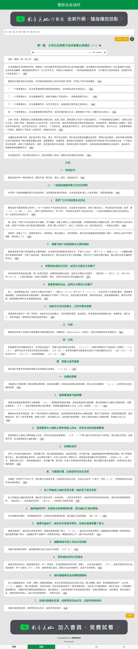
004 (17, 32)
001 (6, 32)
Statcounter (69, 641)
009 (35, 32)
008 (31, 32)
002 (10, 32)
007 (27, 32)
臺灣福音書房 (76, 638)
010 (38, 32)
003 (13, 32)
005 (20, 32)
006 (24, 32)
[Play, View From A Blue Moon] (33, 52)
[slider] (61, 52)
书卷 (14, 647)
